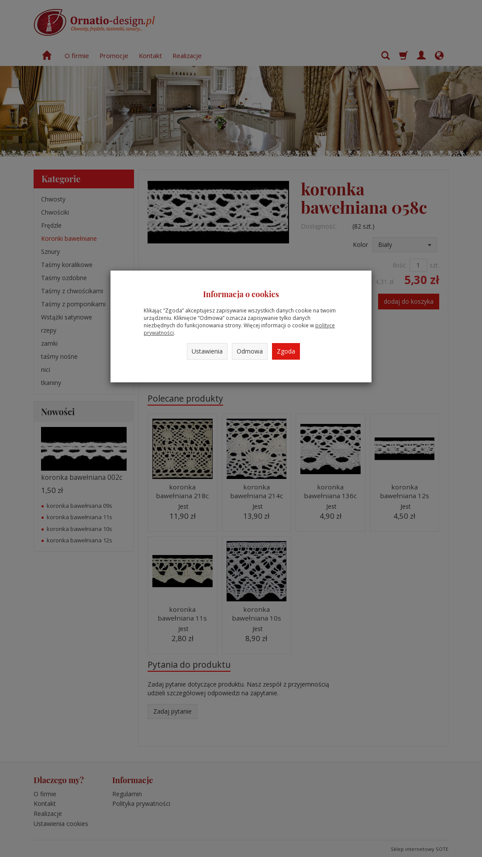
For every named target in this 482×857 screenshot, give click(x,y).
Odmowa (250, 351)
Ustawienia (207, 351)
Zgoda (286, 351)
